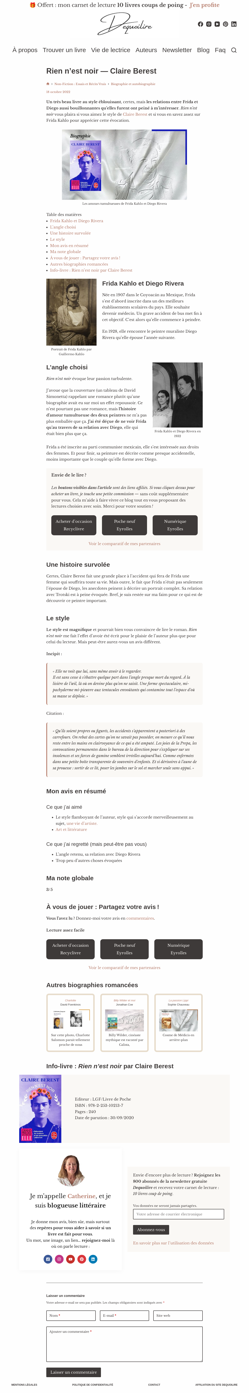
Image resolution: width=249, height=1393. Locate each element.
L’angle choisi (63, 227)
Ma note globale (65, 252)
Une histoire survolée (70, 233)
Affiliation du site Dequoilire (215, 1384)
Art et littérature (71, 829)
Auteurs (146, 49)
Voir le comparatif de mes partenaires (124, 544)
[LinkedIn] (233, 24)
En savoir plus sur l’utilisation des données (173, 1243)
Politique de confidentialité (93, 1384)
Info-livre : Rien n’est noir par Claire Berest (91, 270)
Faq (220, 49)
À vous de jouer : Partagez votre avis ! (85, 258)
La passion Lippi (178, 1000)
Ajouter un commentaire (70, 1331)
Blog (203, 49)
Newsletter (177, 49)
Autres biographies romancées (79, 264)
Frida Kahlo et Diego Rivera (76, 221)
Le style (57, 239)
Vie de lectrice (110, 49)
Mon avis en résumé (69, 245)
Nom (54, 1315)
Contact (154, 1384)
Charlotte (70, 1000)
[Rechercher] (233, 50)
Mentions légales (25, 1384)
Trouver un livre (64, 49)
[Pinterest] (225, 24)
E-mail (109, 1315)
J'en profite (205, 5)
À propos (25, 49)
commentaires (140, 918)
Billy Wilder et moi (124, 1000)
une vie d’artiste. (82, 823)
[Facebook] (200, 24)
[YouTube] (217, 24)
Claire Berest (135, 114)
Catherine (81, 1196)
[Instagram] (208, 24)
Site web (163, 1316)
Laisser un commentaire (73, 1372)
